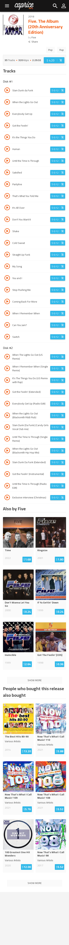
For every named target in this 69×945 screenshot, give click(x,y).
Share (33, 42)
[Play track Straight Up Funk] (7, 255)
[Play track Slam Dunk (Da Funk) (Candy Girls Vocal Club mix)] (7, 427)
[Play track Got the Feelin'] (7, 126)
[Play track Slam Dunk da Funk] (7, 90)
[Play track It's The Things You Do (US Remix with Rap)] (7, 380)
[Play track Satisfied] (7, 173)
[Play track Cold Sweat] (7, 243)
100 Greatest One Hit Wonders (17, 854)
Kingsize (42, 550)
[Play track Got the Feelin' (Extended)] (7, 392)
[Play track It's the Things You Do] (7, 137)
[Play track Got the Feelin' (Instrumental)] (7, 474)
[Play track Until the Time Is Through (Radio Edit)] (7, 486)
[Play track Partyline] (7, 184)
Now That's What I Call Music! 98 (50, 854)
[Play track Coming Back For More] (7, 302)
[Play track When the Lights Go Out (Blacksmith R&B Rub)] (7, 416)
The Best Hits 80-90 (17, 736)
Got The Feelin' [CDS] (49, 655)
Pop (50, 49)
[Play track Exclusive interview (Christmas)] (7, 498)
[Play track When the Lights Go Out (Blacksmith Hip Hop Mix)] (7, 451)
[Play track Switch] (7, 337)
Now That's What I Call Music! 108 (50, 796)
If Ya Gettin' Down (48, 602)
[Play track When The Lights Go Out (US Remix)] (7, 357)
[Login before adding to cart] (54, 60)
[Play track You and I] (7, 278)
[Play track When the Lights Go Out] (7, 102)
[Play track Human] (7, 149)
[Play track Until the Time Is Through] (7, 161)
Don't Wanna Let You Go (17, 604)
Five (33, 37)
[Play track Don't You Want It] (7, 220)
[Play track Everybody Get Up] (7, 114)
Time (8, 550)
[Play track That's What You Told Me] (7, 196)
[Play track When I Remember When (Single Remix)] (7, 369)
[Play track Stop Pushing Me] (7, 290)
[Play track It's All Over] (7, 208)
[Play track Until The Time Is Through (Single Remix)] (7, 439)
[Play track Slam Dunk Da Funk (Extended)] (7, 462)
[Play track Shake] (7, 231)
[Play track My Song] (7, 266)
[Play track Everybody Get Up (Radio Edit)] (7, 404)
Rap (61, 49)
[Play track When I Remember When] (7, 313)
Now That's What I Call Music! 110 (50, 738)
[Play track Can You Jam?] (7, 325)
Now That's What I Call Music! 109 (18, 796)
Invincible (10, 655)
